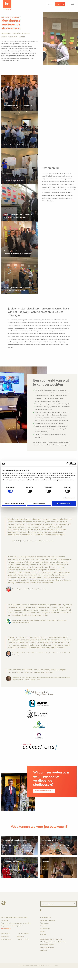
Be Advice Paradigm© (47, 920)
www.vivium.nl (6, 928)
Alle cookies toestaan (64, 503)
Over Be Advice (45, 917)
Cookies (56, 965)
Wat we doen (44, 923)
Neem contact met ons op (43, 790)
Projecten (43, 925)
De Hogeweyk (45, 928)
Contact (59, 4)
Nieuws (42, 931)
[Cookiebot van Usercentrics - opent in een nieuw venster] (68, 463)
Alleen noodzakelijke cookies (14, 503)
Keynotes (43, 950)
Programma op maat (47, 947)
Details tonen (68, 498)
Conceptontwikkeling (47, 944)
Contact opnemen (48, 904)
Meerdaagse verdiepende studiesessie (53, 941)
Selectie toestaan (39, 503)
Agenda (43, 934)
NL (49, 4)
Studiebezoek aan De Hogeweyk (51, 939)
